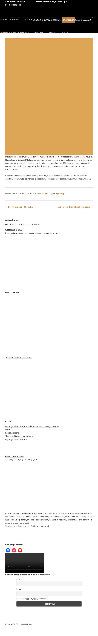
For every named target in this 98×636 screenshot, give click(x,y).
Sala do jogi (69, 19)
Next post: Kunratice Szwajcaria (75, 206)
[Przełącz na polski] (68, 9)
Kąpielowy (60, 194)
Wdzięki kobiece (41, 194)
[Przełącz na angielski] (37, 9)
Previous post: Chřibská (19, 206)
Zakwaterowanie (9, 19)
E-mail (19, 589)
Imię (18, 579)
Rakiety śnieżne (12, 432)
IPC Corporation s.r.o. (24, 624)
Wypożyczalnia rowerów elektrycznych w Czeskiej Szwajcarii (32, 426)
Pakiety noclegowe (47, 19)
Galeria (8, 429)
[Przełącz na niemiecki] (52, 9)
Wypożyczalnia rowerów (16, 439)
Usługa (28, 19)
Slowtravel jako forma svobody (19, 436)
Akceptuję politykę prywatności (31, 598)
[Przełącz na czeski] (21, 9)
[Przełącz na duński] (84, 9)
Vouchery (9, 526)
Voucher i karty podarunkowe (19, 357)
